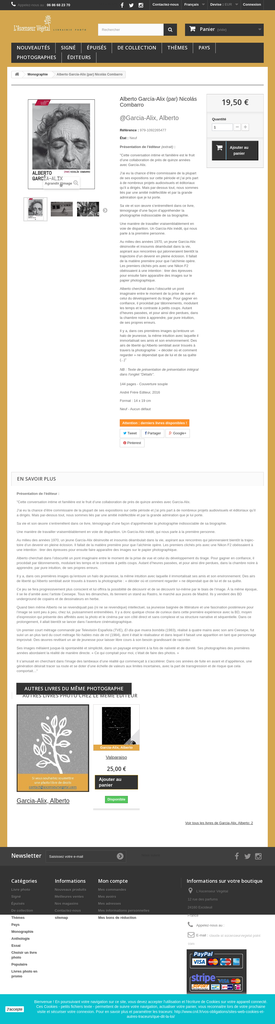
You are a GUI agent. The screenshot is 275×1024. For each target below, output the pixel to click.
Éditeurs (79, 57)
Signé (68, 47)
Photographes (36, 57)
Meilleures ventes (69, 897)
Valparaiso (116, 757)
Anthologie (20, 938)
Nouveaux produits (70, 890)
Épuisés (96, 47)
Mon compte (113, 881)
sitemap (61, 917)
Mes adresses (109, 904)
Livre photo (20, 890)
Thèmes (177, 47)
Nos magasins (66, 904)
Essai (15, 945)
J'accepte (15, 1009)
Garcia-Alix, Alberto (149, 117)
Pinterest (132, 443)
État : (124, 138)
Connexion (252, 4)
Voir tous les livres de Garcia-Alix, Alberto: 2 (219, 823)
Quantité (219, 119)
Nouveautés (33, 47)
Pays (204, 47)
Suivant (105, 210)
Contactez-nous (166, 4)
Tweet (130, 433)
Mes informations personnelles (123, 910)
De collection (136, 47)
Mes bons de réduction (117, 917)
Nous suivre (108, 4)
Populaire (19, 964)
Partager (153, 433)
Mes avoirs (107, 897)
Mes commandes (112, 890)
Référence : (129, 130)
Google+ (177, 433)
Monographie (22, 931)
